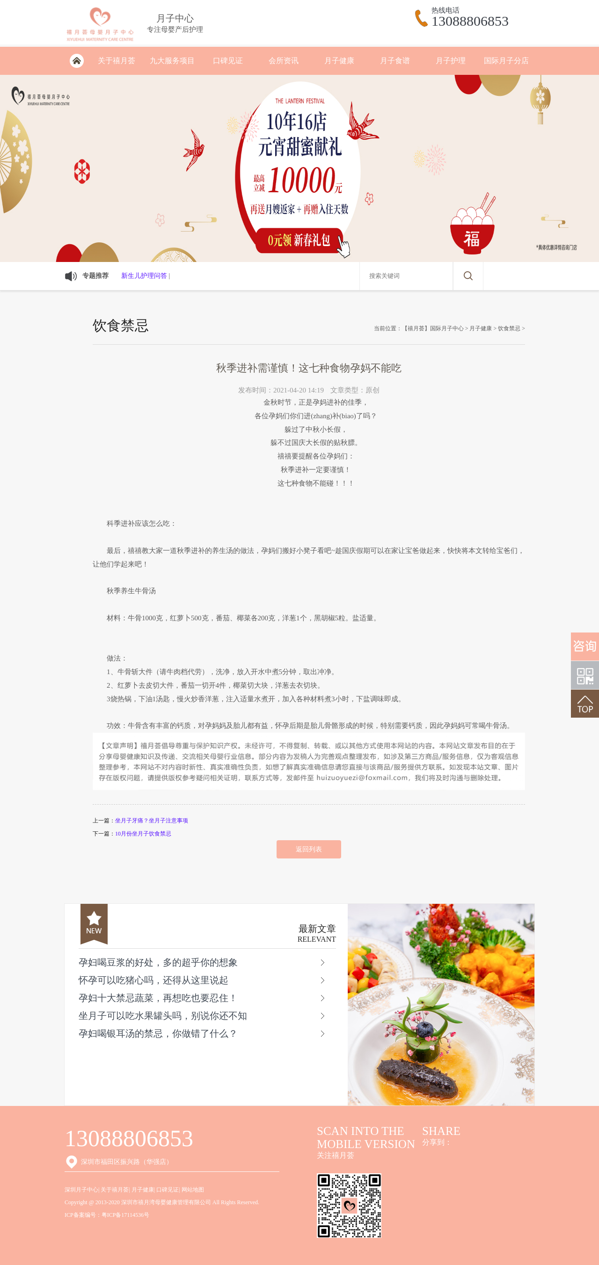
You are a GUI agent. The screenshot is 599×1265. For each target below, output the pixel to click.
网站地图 (193, 1189)
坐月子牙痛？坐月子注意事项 (151, 820)
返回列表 (309, 849)
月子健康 (339, 61)
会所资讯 (284, 61)
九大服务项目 (172, 61)
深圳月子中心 (81, 1189)
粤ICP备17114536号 (125, 1215)
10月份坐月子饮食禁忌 (143, 833)
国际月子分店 (506, 61)
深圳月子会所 (76, 61)
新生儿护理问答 (144, 275)
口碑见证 (228, 61)
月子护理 (451, 61)
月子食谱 (395, 61)
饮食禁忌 (509, 328)
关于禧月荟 (116, 61)
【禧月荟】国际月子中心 (433, 328)
